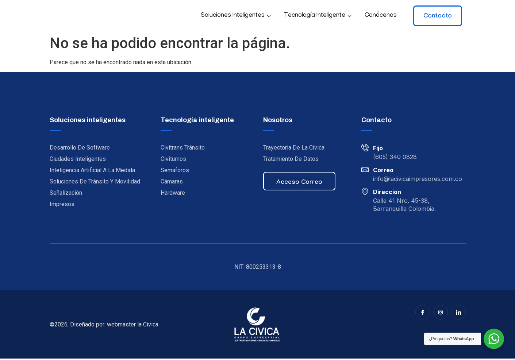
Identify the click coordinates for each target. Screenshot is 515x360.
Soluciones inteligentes (236, 15)
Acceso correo (299, 184)
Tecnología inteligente (317, 15)
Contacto (437, 16)
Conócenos (381, 15)
